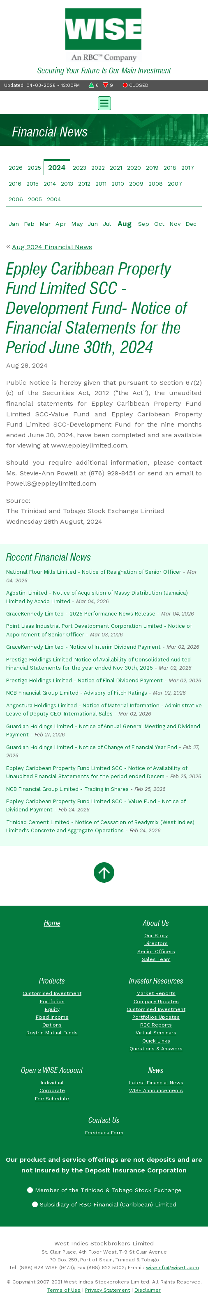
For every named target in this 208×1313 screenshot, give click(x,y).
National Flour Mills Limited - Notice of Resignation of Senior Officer (93, 572)
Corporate (52, 1090)
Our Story (156, 935)
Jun (93, 223)
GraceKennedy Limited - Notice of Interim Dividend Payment (83, 647)
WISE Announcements (156, 1090)
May (77, 223)
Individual (52, 1083)
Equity (52, 1009)
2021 (116, 167)
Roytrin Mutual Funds (52, 1033)
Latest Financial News (156, 1083)
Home (52, 923)
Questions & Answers (156, 1049)
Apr (60, 223)
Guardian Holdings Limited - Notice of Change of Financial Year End (91, 747)
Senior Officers (156, 951)
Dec (190, 223)
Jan (14, 223)
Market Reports (156, 993)
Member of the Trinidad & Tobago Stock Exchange (104, 1190)
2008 (155, 183)
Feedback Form (104, 1133)
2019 (152, 167)
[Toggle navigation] (104, 102)
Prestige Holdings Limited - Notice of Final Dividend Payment (84, 680)
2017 (187, 167)
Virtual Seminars (156, 1033)
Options (52, 1025)
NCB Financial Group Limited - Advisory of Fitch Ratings (76, 693)
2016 (15, 183)
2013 (67, 183)
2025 (34, 167)
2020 (134, 167)
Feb (29, 223)
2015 (32, 183)
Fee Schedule (52, 1099)
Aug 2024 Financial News (52, 247)
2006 (16, 199)
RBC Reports (156, 1025)
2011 (100, 183)
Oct (159, 223)
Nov (174, 223)
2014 (50, 183)
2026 (16, 167)
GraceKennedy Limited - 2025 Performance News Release (80, 614)
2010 (117, 183)
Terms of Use (64, 1290)
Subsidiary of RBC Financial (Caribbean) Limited (104, 1204)
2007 (175, 183)
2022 (98, 167)
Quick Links (156, 1041)
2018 (170, 167)
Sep (143, 223)
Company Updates (156, 1001)
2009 (136, 183)
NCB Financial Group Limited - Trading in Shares (67, 789)
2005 (35, 199)
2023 (79, 167)
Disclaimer (147, 1290)
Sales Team (156, 959)
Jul (107, 223)
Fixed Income (52, 1017)
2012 (84, 183)
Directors (156, 943)
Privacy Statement (107, 1290)
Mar (45, 223)
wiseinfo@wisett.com (172, 1267)
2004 (54, 199)
